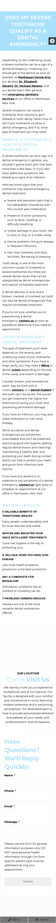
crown (16, 370)
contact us (26, 320)
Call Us (14, 919)
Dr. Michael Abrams (28, 86)
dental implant (41, 390)
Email (9, 806)
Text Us (42, 919)
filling (45, 365)
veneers (17, 390)
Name (9, 775)
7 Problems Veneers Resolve (24, 598)
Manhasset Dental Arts (34, 77)
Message (12, 822)
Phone (10, 791)
